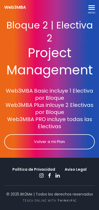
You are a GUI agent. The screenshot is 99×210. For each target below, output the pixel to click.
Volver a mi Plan (49, 141)
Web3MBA (15, 7)
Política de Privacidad (33, 169)
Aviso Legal (76, 169)
